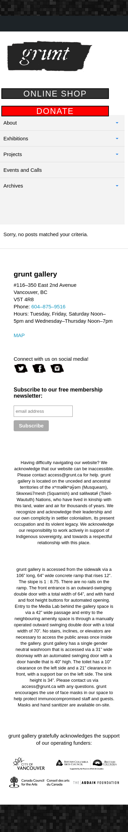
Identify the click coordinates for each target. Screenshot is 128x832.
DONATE (55, 111)
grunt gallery (49, 56)
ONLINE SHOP (55, 93)
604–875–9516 (48, 306)
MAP (19, 335)
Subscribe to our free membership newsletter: (58, 393)
